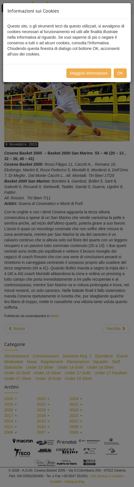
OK (120, 73)
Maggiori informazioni (89, 73)
